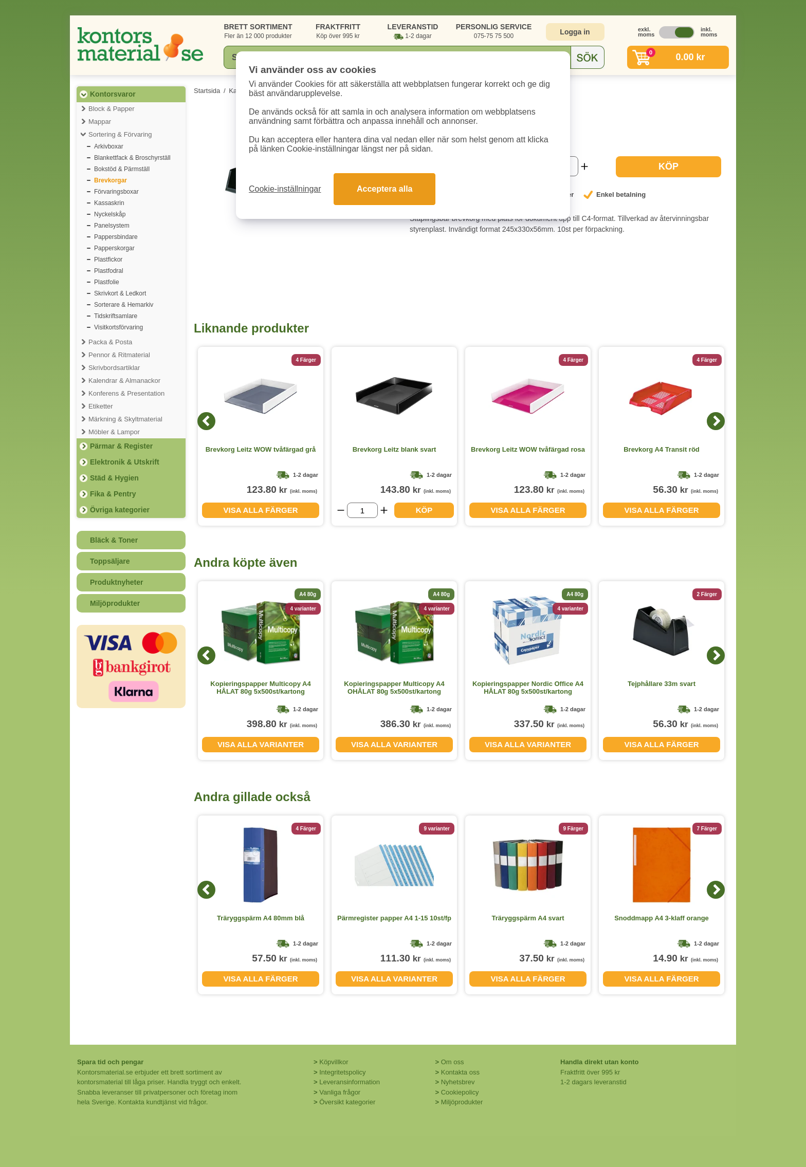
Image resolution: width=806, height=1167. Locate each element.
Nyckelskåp (109, 214)
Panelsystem (112, 225)
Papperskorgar (114, 248)
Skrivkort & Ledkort (120, 293)
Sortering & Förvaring (120, 134)
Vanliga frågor (339, 1092)
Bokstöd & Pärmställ (122, 169)
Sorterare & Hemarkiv (123, 304)
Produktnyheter (116, 582)
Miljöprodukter (115, 603)
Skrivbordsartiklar (114, 368)
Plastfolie (106, 282)
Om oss (452, 1062)
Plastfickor (108, 259)
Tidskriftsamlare (115, 316)
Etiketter (100, 406)
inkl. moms (706, 32)
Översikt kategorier (347, 1102)
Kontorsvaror (113, 94)
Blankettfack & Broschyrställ (132, 157)
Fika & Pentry (113, 494)
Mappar (99, 121)
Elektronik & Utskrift (124, 462)
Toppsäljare (110, 561)
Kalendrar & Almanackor (124, 380)
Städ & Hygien (114, 478)
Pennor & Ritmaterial (119, 355)
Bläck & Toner (114, 540)
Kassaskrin (109, 203)
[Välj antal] (362, 510)
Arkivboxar (108, 146)
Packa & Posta (110, 342)
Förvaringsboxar (116, 191)
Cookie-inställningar (285, 188)
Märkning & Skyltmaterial (125, 419)
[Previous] (206, 421)
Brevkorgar (110, 180)
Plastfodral (108, 270)
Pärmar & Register (121, 446)
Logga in (575, 32)
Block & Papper (111, 109)
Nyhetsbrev (458, 1082)
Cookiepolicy (460, 1092)
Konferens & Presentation (126, 393)
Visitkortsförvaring (118, 327)
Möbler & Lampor (114, 432)
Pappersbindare (116, 236)
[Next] (716, 421)
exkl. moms (643, 32)
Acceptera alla (385, 188)
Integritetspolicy (342, 1072)
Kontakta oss (460, 1072)
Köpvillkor (333, 1062)
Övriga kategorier (120, 510)
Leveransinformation (349, 1082)
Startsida (207, 91)
